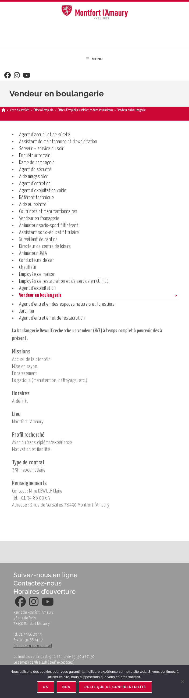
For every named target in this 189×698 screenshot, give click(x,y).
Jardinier (26, 311)
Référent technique (36, 197)
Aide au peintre (32, 204)
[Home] (3, 110)
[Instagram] (17, 76)
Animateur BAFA (33, 253)
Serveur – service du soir (41, 148)
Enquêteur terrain (34, 155)
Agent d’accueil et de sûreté (44, 134)
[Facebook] (7, 76)
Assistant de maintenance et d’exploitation (58, 141)
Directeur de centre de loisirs (45, 246)
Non (66, 687)
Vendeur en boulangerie (40, 295)
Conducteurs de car (36, 260)
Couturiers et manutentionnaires (48, 211)
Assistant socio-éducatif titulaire (49, 232)
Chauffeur (27, 267)
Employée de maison (37, 274)
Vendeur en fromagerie (39, 218)
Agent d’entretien (35, 183)
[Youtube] (26, 76)
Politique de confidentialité (115, 687)
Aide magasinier (33, 176)
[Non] (182, 681)
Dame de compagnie (37, 162)
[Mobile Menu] (94, 59)
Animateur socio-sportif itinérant (48, 225)
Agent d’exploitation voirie (42, 190)
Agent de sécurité (35, 169)
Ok (45, 687)
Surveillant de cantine (38, 239)
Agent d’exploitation (37, 288)
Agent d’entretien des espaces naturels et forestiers (67, 304)
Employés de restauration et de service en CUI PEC (63, 281)
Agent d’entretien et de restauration (52, 318)
